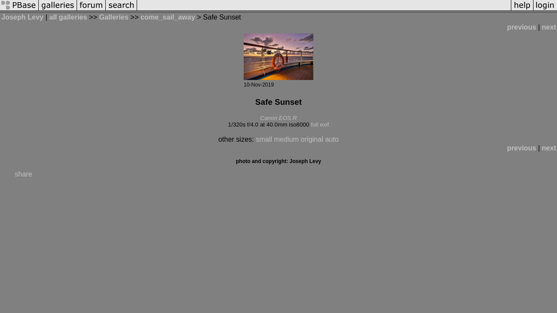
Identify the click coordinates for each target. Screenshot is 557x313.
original (312, 139)
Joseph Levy (22, 17)
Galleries (114, 17)
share (23, 174)
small (264, 139)
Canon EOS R (278, 118)
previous (521, 27)
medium (286, 139)
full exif (320, 124)
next (549, 27)
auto (332, 139)
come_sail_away (168, 17)
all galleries (68, 17)
